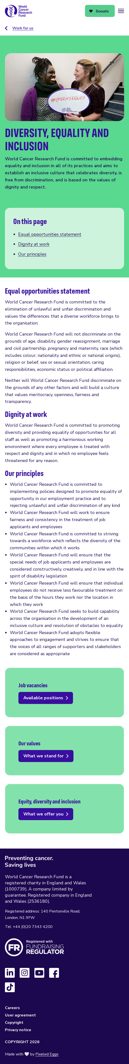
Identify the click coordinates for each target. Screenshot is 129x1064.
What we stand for (64, 751)
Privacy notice (18, 1030)
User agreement (20, 1015)
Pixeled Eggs (46, 1054)
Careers (12, 1008)
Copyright (14, 1022)
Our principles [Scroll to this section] (32, 254)
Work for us (22, 28)
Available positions (64, 692)
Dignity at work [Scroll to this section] (33, 244)
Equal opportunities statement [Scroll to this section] (49, 234)
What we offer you (64, 809)
